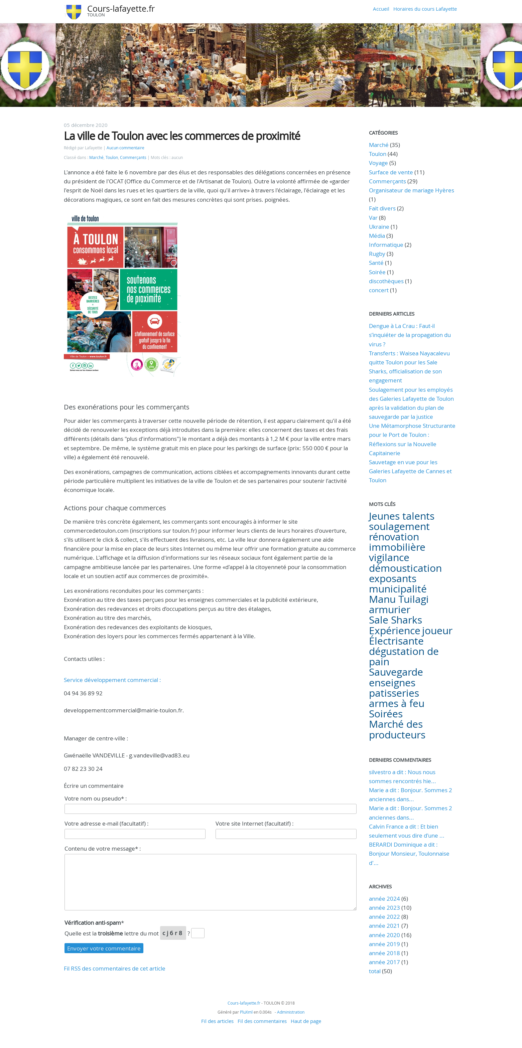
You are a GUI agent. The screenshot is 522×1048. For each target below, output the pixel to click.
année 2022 (384, 916)
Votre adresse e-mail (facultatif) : (106, 823)
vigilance (389, 557)
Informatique (386, 244)
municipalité (398, 588)
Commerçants (133, 157)
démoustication (405, 568)
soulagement (399, 526)
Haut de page (306, 1021)
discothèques (387, 281)
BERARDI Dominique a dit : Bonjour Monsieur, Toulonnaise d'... (409, 853)
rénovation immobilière (397, 542)
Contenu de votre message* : (102, 848)
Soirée (377, 272)
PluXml (246, 1012)
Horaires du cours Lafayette (425, 8)
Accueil (381, 8)
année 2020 (384, 935)
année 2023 (384, 907)
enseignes (392, 682)
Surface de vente (391, 172)
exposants (392, 578)
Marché (96, 157)
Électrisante (396, 641)
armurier (389, 609)
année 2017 (384, 962)
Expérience (394, 630)
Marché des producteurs (397, 729)
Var (373, 217)
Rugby (377, 253)
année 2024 (384, 898)
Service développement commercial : (112, 680)
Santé (376, 263)
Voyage (378, 163)
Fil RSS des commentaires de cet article (114, 968)
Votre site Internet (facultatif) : (255, 823)
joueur (437, 630)
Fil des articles (217, 1021)
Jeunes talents (401, 516)
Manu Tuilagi (399, 599)
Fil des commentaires (262, 1021)
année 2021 (384, 925)
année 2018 (384, 953)
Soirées (386, 713)
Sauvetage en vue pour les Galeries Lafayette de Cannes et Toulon (410, 471)
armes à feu (396, 703)
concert (379, 290)
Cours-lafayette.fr (121, 8)
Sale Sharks (395, 620)
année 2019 (384, 944)
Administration (290, 1012)
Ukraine (379, 226)
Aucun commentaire (125, 147)
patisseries (394, 693)
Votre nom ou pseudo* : (95, 798)
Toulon (112, 157)
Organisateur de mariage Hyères (411, 190)
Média (377, 235)
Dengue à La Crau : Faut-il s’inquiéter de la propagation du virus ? (410, 335)
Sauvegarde (396, 672)
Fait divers (382, 208)
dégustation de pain (404, 656)
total (375, 971)
